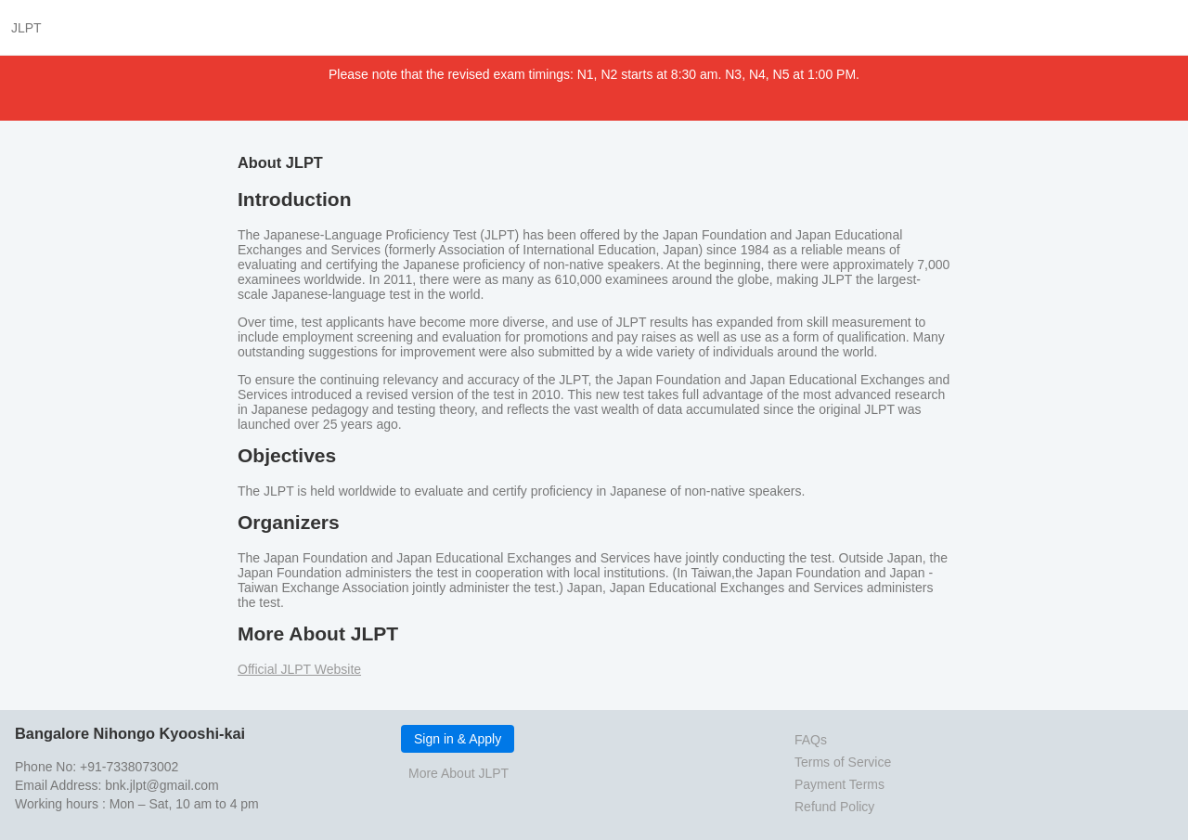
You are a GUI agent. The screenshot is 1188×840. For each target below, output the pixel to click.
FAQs (810, 739)
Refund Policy (834, 806)
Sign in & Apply (457, 738)
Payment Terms (839, 784)
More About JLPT (458, 773)
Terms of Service (842, 762)
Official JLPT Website (299, 669)
